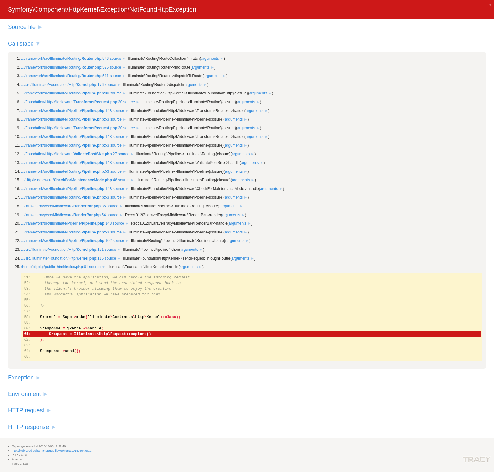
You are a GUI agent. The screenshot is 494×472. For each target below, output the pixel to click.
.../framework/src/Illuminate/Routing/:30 (65, 93)
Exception (21, 377)
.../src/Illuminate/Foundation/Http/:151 (62, 249)
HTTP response (28, 427)
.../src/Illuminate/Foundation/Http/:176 (62, 84)
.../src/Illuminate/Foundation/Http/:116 (62, 258)
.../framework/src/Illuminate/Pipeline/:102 (66, 241)
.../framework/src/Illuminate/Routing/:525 (65, 67)
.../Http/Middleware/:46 (69, 180)
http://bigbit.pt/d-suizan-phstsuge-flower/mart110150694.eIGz (51, 450)
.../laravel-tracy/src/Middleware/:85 (63, 206)
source (115, 58)
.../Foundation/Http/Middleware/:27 (69, 154)
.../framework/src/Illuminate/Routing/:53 (65, 119)
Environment (24, 394)
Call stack (20, 43)
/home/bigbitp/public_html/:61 (54, 267)
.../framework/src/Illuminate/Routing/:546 (65, 58)
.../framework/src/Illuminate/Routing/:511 (65, 76)
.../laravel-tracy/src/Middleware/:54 (63, 215)
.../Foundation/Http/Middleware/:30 (71, 102)
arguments (210, 58)
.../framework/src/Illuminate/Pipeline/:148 (66, 111)
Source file (22, 27)
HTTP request (26, 410)
